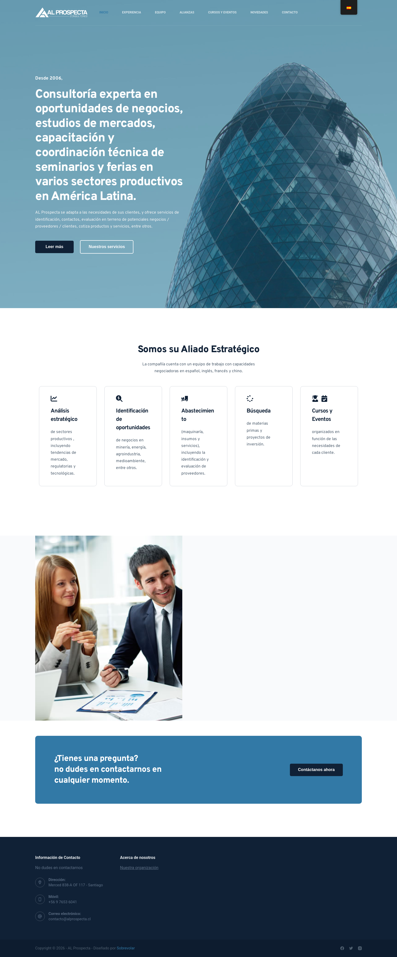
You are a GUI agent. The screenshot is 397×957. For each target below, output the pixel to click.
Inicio (103, 12)
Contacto (289, 12)
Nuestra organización (139, 867)
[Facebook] (342, 948)
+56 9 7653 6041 (63, 902)
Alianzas (187, 12)
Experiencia (131, 12)
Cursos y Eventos (222, 12)
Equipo (160, 12)
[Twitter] (351, 948)
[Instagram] (360, 948)
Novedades (259, 12)
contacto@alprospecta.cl (70, 919)
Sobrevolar (126, 948)
